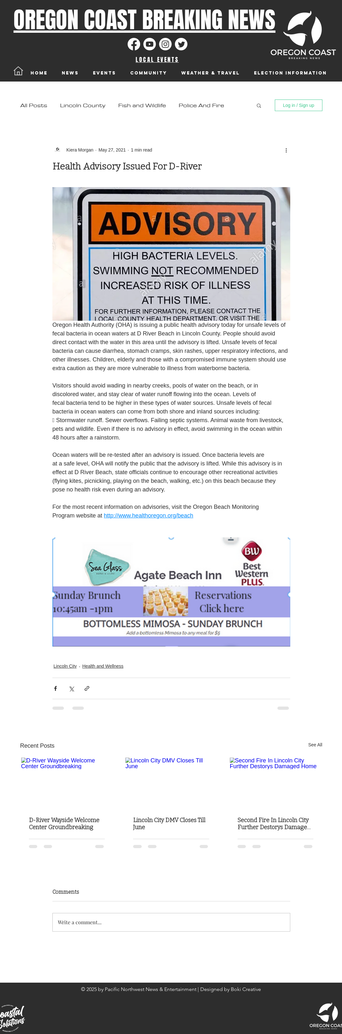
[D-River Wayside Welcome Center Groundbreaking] (67, 783)
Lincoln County (82, 105)
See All (315, 744)
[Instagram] (165, 44)
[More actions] (286, 150)
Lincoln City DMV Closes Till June (169, 824)
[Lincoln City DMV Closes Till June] (171, 783)
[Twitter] (181, 44)
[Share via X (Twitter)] (71, 688)
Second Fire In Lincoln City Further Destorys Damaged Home (274, 824)
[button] (259, 105)
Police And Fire (201, 105)
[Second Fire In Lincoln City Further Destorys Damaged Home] (275, 783)
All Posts (33, 105)
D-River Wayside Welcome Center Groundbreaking (64, 824)
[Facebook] (134, 44)
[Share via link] (87, 688)
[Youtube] (149, 44)
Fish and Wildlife (142, 105)
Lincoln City (65, 666)
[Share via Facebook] (55, 688)
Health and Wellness (102, 666)
